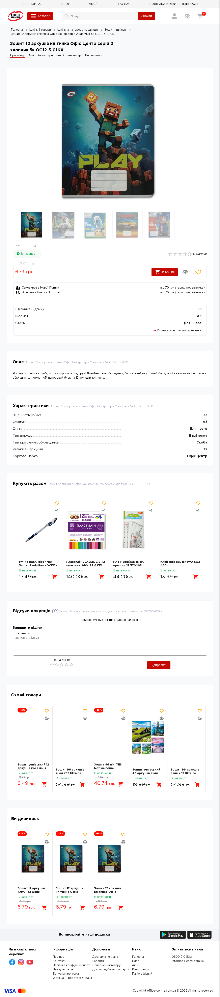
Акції (135, 965)
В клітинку (198, 435)
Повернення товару (106, 965)
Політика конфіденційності (71, 965)
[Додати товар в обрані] (198, 272)
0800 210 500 (182, 957)
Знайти (146, 16)
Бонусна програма (66, 974)
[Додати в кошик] (55, 577)
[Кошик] (200, 16)
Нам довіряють (63, 969)
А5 (199, 316)
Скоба (201, 442)
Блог (135, 961)
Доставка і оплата (105, 957)
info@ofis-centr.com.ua (188, 961)
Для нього (192, 323)
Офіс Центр (197, 456)
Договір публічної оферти (110, 969)
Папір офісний (142, 974)
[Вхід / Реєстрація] (174, 16)
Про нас (58, 957)
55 (199, 309)
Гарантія (98, 961)
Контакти (59, 961)
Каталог (40, 16)
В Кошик (164, 272)
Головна (138, 957)
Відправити (158, 665)
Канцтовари (140, 969)
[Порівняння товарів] (187, 16)
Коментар (24, 633)
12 (205, 449)
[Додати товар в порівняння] (185, 272)
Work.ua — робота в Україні (72, 978)
